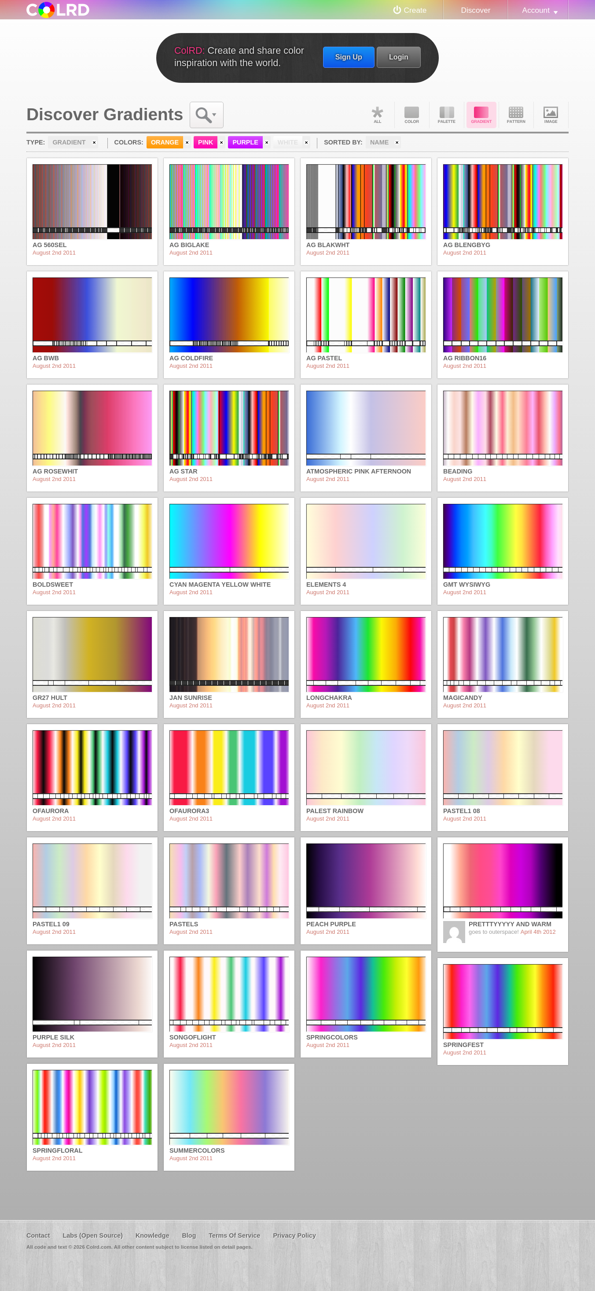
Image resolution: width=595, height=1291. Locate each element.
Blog (189, 1235)
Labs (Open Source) (92, 1235)
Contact (38, 1235)
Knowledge (152, 1235)
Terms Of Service (234, 1235)
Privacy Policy (294, 1235)
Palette (447, 115)
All (377, 115)
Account (536, 10)
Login (398, 57)
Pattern (516, 115)
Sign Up (348, 57)
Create (415, 10)
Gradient (481, 115)
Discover (475, 10)
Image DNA (551, 115)
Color (412, 115)
